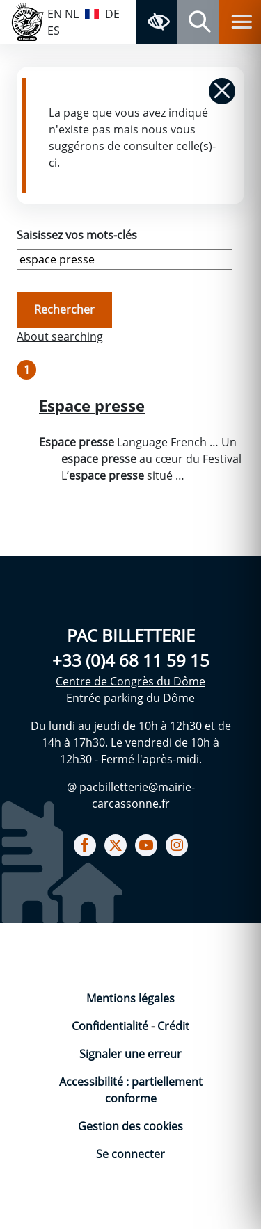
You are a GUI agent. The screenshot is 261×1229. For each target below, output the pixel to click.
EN (54, 14)
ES (53, 30)
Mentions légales (130, 998)
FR (91, 12)
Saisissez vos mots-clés (77, 235)
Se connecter (130, 1154)
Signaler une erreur (130, 1053)
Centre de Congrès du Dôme (130, 681)
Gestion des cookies (130, 1126)
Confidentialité (111, 1026)
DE (112, 14)
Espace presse (92, 406)
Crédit (173, 1026)
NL (72, 14)
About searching (60, 336)
